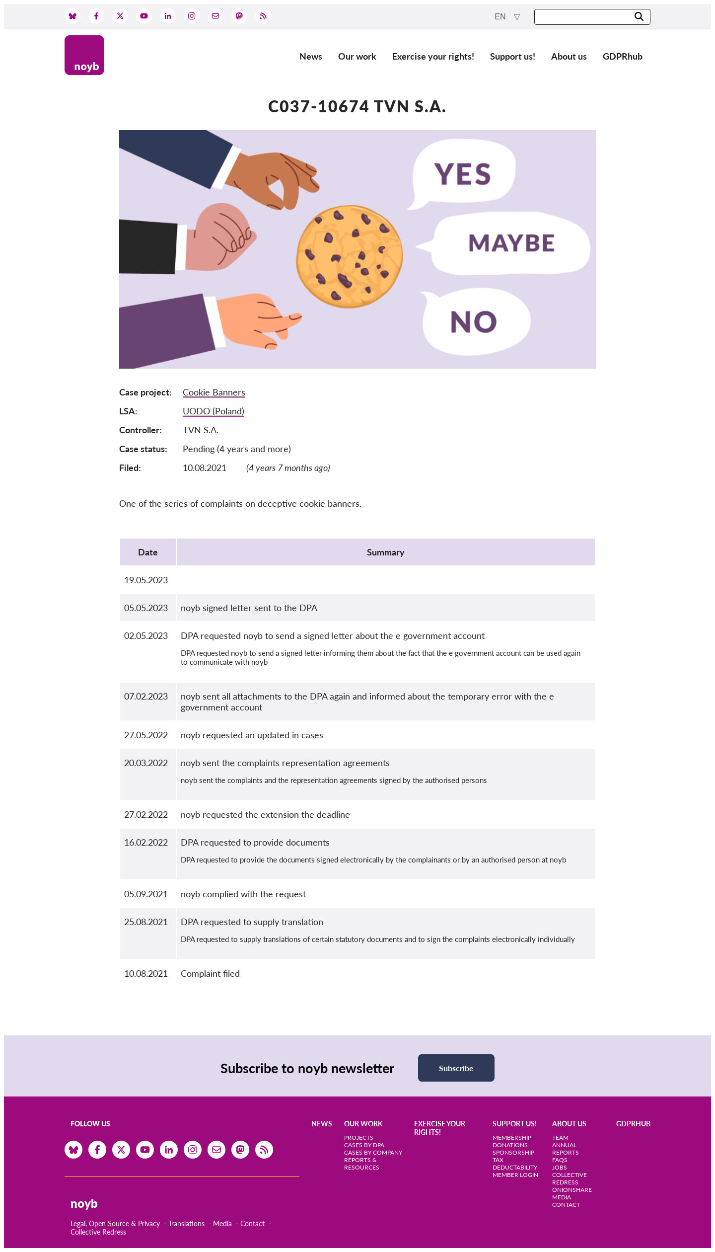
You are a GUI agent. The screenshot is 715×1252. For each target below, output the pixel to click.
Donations (510, 1145)
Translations (186, 1223)
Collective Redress (98, 1232)
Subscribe (456, 1068)
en (501, 16)
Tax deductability (515, 1163)
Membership (512, 1137)
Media (222, 1223)
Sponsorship (513, 1152)
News (310, 56)
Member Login (515, 1174)
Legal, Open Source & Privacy (115, 1223)
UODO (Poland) (213, 410)
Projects (358, 1137)
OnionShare (572, 1189)
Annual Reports (565, 1148)
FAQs (560, 1160)
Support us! (512, 56)
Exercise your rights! (433, 56)
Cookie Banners (214, 392)
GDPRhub (623, 56)
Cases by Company (373, 1152)
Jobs (559, 1167)
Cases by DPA (364, 1145)
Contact (252, 1223)
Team (560, 1137)
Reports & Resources (361, 1163)
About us (569, 56)
